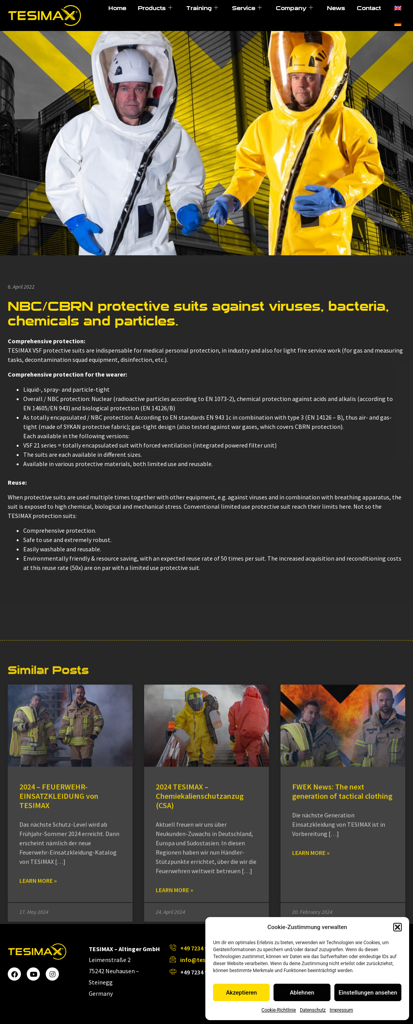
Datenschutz (313, 1010)
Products (155, 8)
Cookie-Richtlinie (279, 1010)
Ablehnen (302, 992)
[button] (397, 927)
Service (247, 8)
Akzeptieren (241, 992)
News (336, 8)
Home (117, 8)
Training (202, 8)
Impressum (341, 1010)
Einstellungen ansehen (368, 992)
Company (294, 8)
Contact (369, 8)
